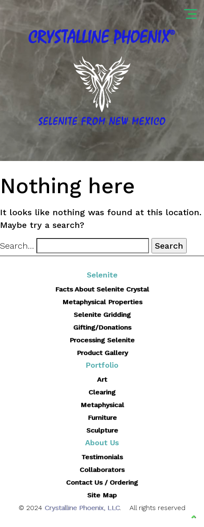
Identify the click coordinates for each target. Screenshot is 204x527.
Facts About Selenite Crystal (102, 289)
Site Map (102, 495)
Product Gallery (102, 353)
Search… (17, 246)
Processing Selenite (102, 340)
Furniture (102, 417)
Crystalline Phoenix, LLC (82, 508)
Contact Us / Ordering (102, 482)
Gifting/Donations (102, 327)
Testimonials (102, 457)
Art (102, 379)
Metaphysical (102, 405)
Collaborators (102, 470)
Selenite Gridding (102, 315)
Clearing (102, 392)
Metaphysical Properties (102, 302)
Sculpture (102, 430)
